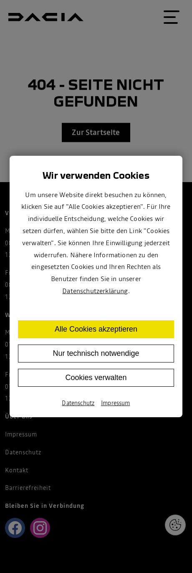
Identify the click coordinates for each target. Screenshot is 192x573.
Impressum (115, 403)
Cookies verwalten (95, 377)
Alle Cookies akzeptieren (96, 329)
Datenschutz (78, 403)
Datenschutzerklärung (95, 290)
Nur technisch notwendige (96, 353)
